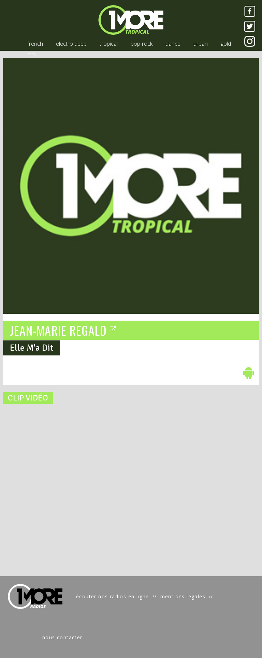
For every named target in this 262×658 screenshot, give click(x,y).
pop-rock (141, 43)
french (35, 43)
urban (200, 43)
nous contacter (62, 637)
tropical (109, 43)
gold (226, 43)
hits (31, 54)
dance (172, 43)
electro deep (71, 43)
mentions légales (182, 596)
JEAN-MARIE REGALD (63, 330)
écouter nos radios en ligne (112, 596)
